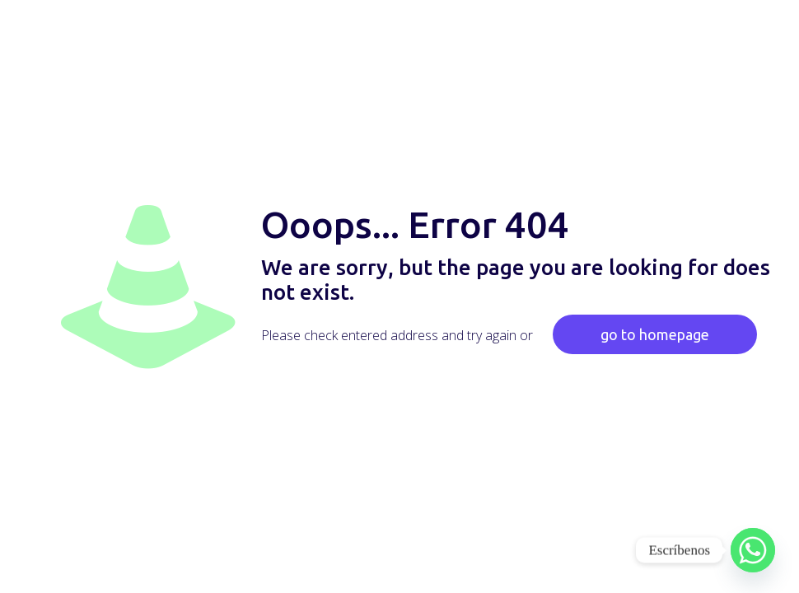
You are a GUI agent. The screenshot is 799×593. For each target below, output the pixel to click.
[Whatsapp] (753, 550)
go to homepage (654, 334)
